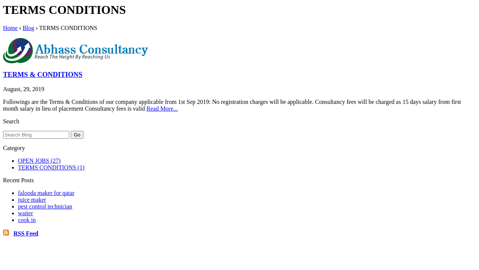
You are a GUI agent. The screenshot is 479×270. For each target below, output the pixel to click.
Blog (28, 28)
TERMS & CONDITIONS (42, 74)
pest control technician (45, 206)
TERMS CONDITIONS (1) (51, 167)
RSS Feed (25, 233)
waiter (25, 213)
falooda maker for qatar (46, 193)
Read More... (162, 108)
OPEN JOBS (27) (39, 161)
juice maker (32, 199)
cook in (27, 220)
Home (10, 28)
